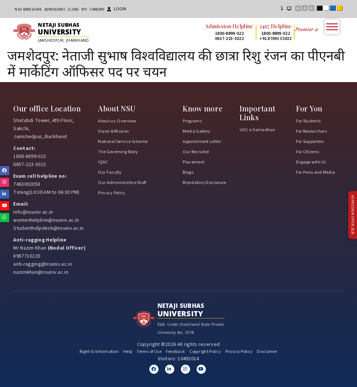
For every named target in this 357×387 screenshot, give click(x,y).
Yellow (341, 9)
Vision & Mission (113, 131)
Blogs (188, 172)
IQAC (103, 162)
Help (127, 352)
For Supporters (310, 142)
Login (116, 9)
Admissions (54, 9)
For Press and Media (315, 172)
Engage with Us (311, 162)
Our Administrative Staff (122, 183)
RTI (84, 9)
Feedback (175, 352)
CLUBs (73, 9)
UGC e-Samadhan (258, 130)
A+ (298, 8)
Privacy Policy (111, 193)
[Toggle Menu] (332, 26)
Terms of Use (148, 352)
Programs (192, 121)
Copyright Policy (205, 352)
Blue (334, 9)
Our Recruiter (196, 152)
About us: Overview (117, 121)
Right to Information (99, 352)
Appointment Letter (202, 142)
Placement (193, 162)
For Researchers (311, 131)
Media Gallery (196, 131)
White (327, 9)
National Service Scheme (122, 142)
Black (321, 9)
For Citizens (307, 152)
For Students (308, 121)
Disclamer (267, 352)
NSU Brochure (28, 9)
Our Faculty (109, 172)
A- (311, 8)
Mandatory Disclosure (204, 183)
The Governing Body (118, 152)
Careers (97, 9)
